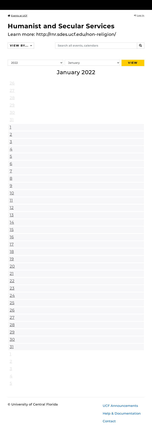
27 (12, 90)
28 (12, 97)
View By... (19, 45)
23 (12, 288)
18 (12, 251)
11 (11, 200)
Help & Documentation (122, 413)
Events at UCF (17, 15)
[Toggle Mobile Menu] (143, 4)
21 (12, 273)
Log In (139, 15)
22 (12, 280)
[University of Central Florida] (34, 5)
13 (12, 215)
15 (12, 229)
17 (12, 244)
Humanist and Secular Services (61, 26)
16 (12, 236)
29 (12, 105)
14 (12, 222)
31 (12, 119)
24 (12, 295)
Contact (109, 421)
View (133, 63)
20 (12, 266)
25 (12, 302)
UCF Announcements (120, 406)
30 (12, 112)
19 (12, 258)
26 (12, 83)
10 (12, 193)
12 (12, 207)
